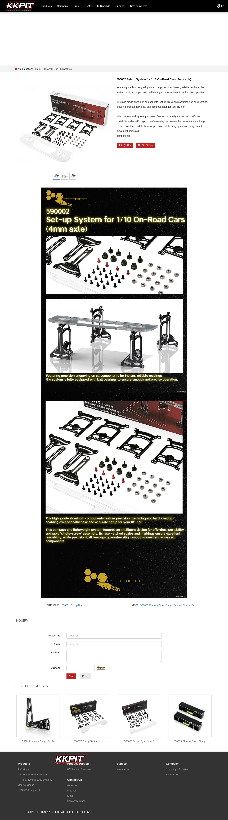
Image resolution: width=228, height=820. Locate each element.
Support (122, 763)
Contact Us (74, 779)
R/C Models (24, 769)
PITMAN (47, 69)
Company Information (177, 769)
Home (36, 69)
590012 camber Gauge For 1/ (38, 741)
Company (172, 763)
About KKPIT (173, 774)
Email (70, 795)
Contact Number (76, 801)
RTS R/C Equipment (29, 790)
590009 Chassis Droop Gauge (190, 741)
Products (24, 763)
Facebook (72, 785)
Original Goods (26, 785)
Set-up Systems (63, 69)
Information (123, 769)
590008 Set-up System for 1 (139, 741)
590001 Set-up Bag (72, 605)
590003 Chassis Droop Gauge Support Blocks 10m (167, 605)
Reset (85, 676)
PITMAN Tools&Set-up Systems (35, 779)
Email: (57, 644)
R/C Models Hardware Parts (33, 774)
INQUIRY (125, 145)
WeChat (71, 790)
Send (71, 676)
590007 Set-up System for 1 (89, 741)
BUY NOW (145, 145)
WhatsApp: (54, 635)
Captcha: (56, 668)
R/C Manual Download (79, 769)
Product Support (78, 763)
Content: (56, 652)
